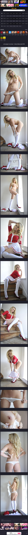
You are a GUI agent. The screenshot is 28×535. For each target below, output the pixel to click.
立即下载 (19, 533)
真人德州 (7, 13)
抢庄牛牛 (26, 13)
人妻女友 (11, 23)
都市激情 (4, 23)
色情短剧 (20, 26)
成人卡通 (11, 18)
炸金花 (20, 13)
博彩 (2, 13)
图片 (2, 21)
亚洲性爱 (4, 18)
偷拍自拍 (7, 18)
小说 (2, 23)
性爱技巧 (26, 23)
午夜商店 (7, 26)
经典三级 (20, 18)
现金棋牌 (23, 13)
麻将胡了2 (17, 13)
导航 (2, 26)
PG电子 (4, 13)
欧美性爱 (14, 18)
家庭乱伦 (7, 23)
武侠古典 (14, 23)
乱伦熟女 (23, 18)
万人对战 (11, 13)
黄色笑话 (23, 23)
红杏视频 (17, 26)
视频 (2, 15)
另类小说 (20, 23)
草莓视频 (11, 26)
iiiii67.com (14, 8)
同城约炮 (4, 26)
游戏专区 (14, 13)
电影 (2, 18)
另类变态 (26, 18)
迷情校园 (17, 23)
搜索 (23, 10)
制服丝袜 (17, 18)
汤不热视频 (13, 26)
